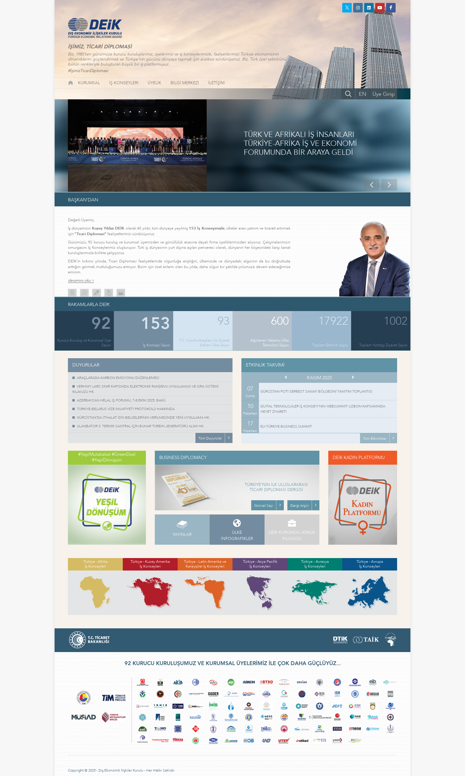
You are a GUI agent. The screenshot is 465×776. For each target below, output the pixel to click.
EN (362, 94)
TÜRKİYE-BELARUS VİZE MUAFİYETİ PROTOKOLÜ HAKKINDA (126, 409)
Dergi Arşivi (299, 505)
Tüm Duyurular (210, 438)
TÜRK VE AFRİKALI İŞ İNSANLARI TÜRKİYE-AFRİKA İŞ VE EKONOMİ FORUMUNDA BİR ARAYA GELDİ (300, 143)
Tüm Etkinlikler (374, 438)
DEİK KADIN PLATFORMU (359, 457)
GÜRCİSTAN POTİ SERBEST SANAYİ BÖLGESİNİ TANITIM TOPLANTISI (316, 391)
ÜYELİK (154, 83)
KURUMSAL (89, 83)
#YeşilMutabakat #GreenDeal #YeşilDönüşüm (107, 457)
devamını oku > (81, 280)
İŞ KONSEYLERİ (123, 83)
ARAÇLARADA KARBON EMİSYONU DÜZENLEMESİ (118, 377)
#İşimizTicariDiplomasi (88, 70)
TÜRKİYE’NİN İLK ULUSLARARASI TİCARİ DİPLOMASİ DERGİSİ (276, 487)
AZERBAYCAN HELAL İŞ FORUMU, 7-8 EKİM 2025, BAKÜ (121, 400)
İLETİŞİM (216, 83)
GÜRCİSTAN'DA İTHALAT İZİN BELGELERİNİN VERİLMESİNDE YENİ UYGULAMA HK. (143, 417)
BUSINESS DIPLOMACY (183, 457)
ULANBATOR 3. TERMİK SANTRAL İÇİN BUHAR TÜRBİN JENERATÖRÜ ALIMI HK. (140, 426)
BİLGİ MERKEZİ (185, 83)
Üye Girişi (383, 94)
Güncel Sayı (263, 505)
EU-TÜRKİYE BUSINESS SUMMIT (286, 426)
